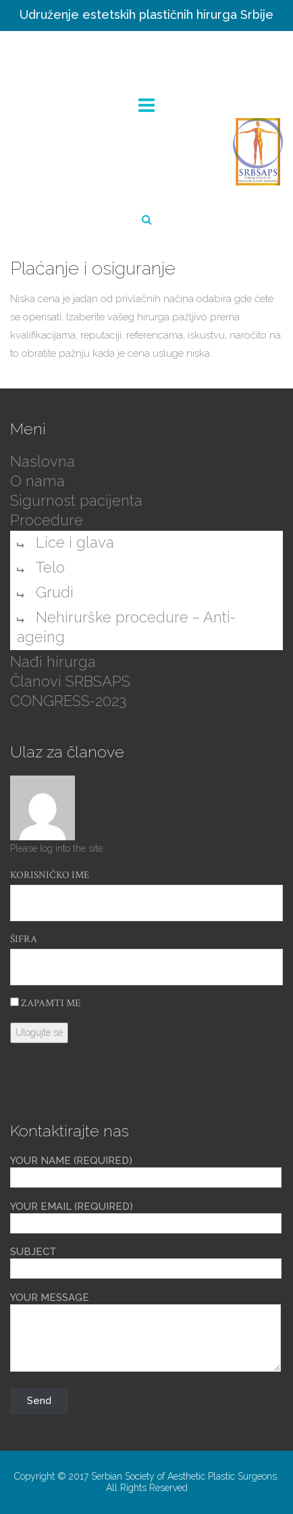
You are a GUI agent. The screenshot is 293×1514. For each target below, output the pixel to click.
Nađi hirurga (53, 661)
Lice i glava (75, 542)
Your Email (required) (146, 1215)
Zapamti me (45, 1003)
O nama (37, 481)
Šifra (23, 939)
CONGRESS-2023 (68, 700)
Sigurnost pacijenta (76, 500)
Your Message (145, 1332)
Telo (50, 567)
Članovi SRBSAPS (70, 681)
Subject (146, 1260)
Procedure (46, 520)
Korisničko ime (49, 875)
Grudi (55, 592)
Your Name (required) (146, 1169)
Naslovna (42, 461)
